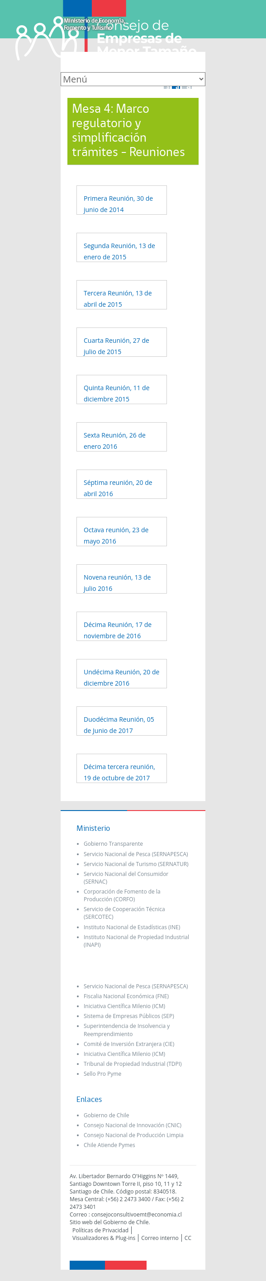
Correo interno (160, 1238)
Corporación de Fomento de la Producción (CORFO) (122, 895)
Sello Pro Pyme (102, 1074)
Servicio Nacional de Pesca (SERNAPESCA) (136, 854)
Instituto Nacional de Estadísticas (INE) (132, 927)
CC (188, 1238)
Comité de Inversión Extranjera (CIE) (129, 1044)
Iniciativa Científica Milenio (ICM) (124, 1006)
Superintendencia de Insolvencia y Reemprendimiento (127, 1029)
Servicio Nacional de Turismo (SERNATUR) (136, 864)
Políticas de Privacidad (100, 1230)
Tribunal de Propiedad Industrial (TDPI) (133, 1064)
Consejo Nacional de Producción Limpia (134, 1135)
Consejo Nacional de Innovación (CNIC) (132, 1125)
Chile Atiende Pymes (109, 1145)
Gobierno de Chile (106, 1115)
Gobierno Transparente (113, 844)
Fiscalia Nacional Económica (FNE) (126, 996)
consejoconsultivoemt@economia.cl (136, 1214)
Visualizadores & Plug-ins (103, 1238)
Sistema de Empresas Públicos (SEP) (129, 1016)
